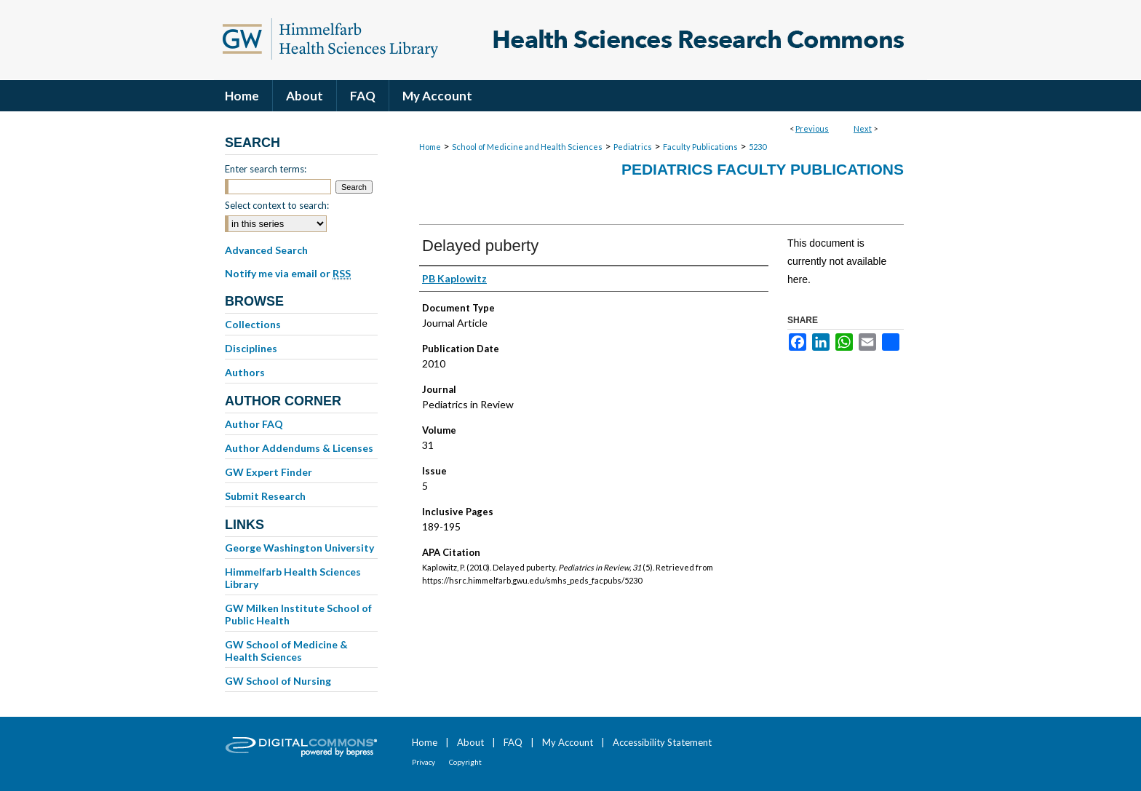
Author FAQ (254, 424)
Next (863, 128)
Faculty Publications (700, 146)
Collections (253, 324)
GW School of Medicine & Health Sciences (286, 650)
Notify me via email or (288, 273)
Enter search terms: (265, 169)
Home (430, 146)
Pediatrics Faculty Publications (762, 169)
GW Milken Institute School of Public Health (298, 614)
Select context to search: (277, 205)
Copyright (465, 762)
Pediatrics (632, 146)
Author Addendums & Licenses (299, 448)
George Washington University (299, 547)
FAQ (513, 742)
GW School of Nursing (278, 681)
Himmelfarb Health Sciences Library (293, 577)
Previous (812, 128)
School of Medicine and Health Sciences (527, 146)
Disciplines (251, 348)
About (470, 742)
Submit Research (265, 496)
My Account (567, 742)
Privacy (423, 762)
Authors (245, 372)
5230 (757, 146)
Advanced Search (266, 250)
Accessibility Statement (662, 742)
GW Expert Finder (268, 472)
